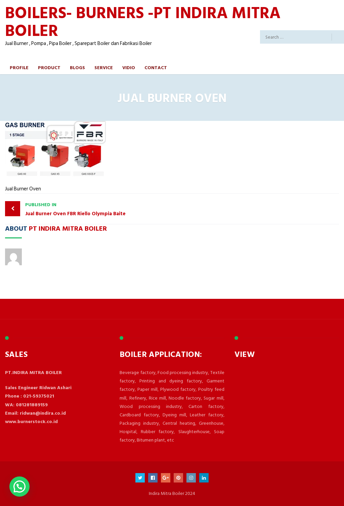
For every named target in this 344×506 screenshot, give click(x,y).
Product (49, 67)
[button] (19, 486)
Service (103, 67)
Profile (19, 67)
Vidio (128, 67)
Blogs (77, 67)
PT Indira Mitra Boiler (68, 228)
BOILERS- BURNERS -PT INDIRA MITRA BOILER (143, 21)
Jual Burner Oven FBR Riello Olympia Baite (97, 209)
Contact (155, 67)
